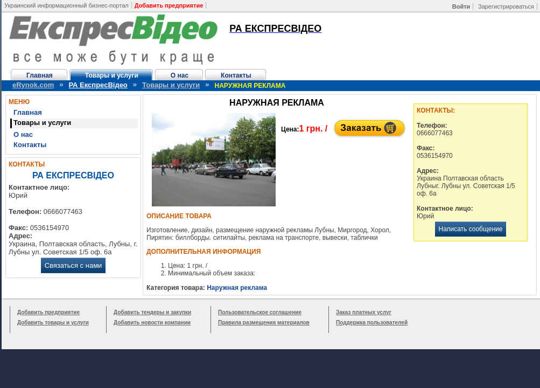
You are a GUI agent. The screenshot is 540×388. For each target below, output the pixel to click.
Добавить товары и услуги (53, 322)
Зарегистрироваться (506, 6)
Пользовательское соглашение (259, 312)
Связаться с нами (73, 265)
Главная (39, 75)
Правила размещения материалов (264, 322)
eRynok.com (33, 85)
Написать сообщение (471, 229)
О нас (179, 75)
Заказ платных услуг (363, 312)
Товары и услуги (111, 75)
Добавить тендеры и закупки (152, 312)
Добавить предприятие (48, 312)
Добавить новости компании (152, 322)
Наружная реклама (237, 288)
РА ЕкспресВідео (98, 85)
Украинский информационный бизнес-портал (66, 5)
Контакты (236, 75)
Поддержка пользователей (372, 322)
